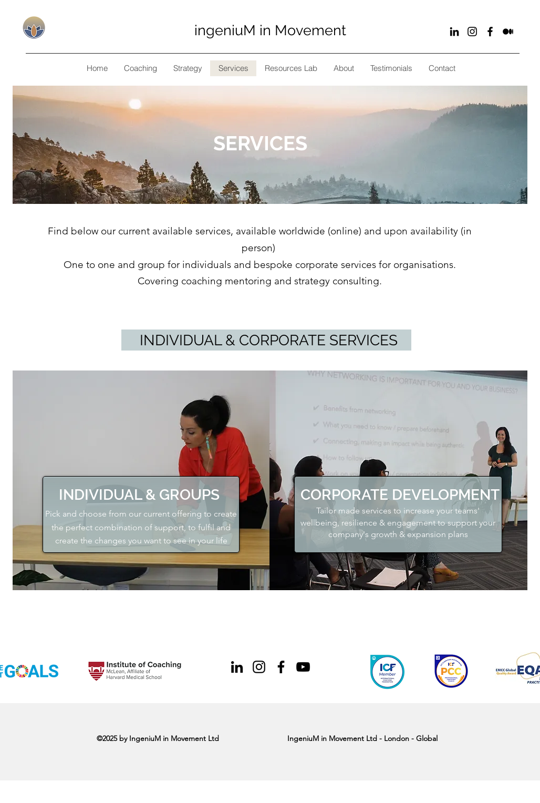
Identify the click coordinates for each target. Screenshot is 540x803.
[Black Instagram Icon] (472, 31)
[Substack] (508, 31)
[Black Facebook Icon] (490, 31)
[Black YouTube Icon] (303, 666)
